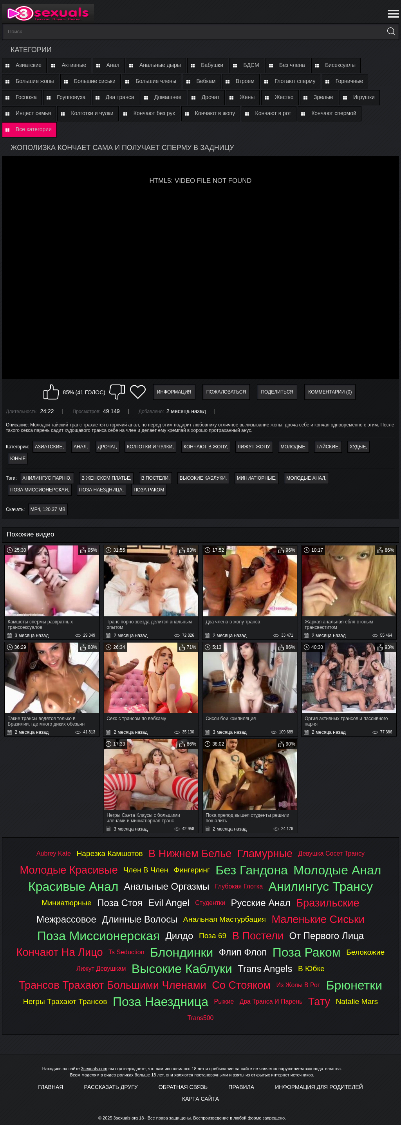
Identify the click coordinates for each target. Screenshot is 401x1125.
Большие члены (155, 81)
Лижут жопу (253, 447)
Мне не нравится (117, 392)
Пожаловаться (226, 392)
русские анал (261, 902)
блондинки (181, 952)
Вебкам (206, 81)
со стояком (241, 985)
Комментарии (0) (330, 392)
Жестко (284, 97)
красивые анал (73, 886)
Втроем (245, 81)
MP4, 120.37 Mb (48, 509)
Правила (241, 1087)
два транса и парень (271, 1001)
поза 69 (212, 936)
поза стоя (120, 902)
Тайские (327, 447)
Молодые (292, 447)
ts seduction (126, 952)
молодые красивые (69, 870)
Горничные (349, 81)
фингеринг (192, 870)
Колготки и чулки (92, 113)
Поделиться (277, 392)
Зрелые (323, 97)
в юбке (311, 968)
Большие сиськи (95, 81)
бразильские (327, 903)
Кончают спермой (333, 113)
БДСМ (251, 65)
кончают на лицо (59, 952)
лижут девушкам (101, 968)
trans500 (201, 1018)
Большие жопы (35, 81)
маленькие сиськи (318, 919)
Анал (113, 65)
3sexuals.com (94, 1068)
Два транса (120, 97)
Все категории (34, 129)
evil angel (168, 902)
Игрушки (364, 97)
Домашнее (167, 97)
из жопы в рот (298, 985)
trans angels (265, 968)
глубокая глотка (239, 886)
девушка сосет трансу (331, 853)
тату (319, 1001)
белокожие (365, 952)
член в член (145, 870)
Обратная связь (183, 1087)
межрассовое (66, 919)
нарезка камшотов (109, 853)
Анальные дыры (160, 65)
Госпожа (26, 97)
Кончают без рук (154, 113)
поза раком (149, 490)
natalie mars (357, 1001)
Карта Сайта (200, 1099)
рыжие (224, 1001)
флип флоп (243, 952)
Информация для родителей (319, 1087)
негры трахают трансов (65, 1001)
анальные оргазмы (167, 886)
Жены (247, 97)
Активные (73, 65)
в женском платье (105, 478)
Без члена (292, 65)
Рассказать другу (111, 1087)
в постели (154, 478)
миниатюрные (256, 478)
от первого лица (326, 935)
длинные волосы (139, 919)
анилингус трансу (321, 886)
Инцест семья (33, 113)
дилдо (179, 935)
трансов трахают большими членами (112, 985)
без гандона (251, 870)
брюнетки (354, 985)
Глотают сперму (295, 81)
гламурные (265, 853)
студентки (210, 902)
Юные (17, 458)
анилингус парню (46, 478)
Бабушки (212, 65)
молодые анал (305, 478)
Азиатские (29, 65)
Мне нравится (51, 392)
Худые (358, 447)
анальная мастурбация (224, 919)
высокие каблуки (203, 478)
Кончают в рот (273, 113)
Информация (174, 392)
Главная (50, 1087)
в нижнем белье (189, 853)
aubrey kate (53, 853)
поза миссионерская (39, 490)
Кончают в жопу (215, 113)
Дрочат (211, 97)
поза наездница (101, 490)
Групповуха (71, 97)
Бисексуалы (340, 65)
